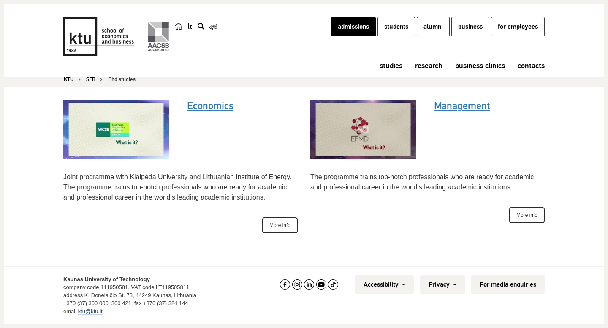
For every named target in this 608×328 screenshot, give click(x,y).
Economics (210, 105)
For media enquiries (508, 284)
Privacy (442, 284)
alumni (433, 26)
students (396, 26)
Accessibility (384, 284)
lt (189, 26)
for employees (518, 26)
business (470, 26)
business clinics (480, 65)
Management (462, 105)
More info (279, 225)
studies (391, 65)
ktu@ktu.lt (90, 311)
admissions (353, 26)
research (428, 65)
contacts (531, 65)
